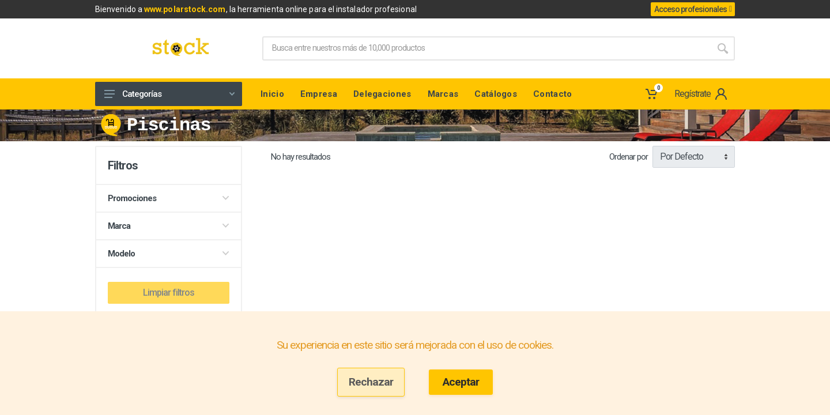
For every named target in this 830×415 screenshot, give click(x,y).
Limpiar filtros (168, 292)
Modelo (168, 253)
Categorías (169, 94)
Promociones (168, 198)
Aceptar (461, 381)
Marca (168, 226)
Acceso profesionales (692, 9)
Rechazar (371, 381)
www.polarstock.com (184, 9)
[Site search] (486, 48)
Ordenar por (628, 157)
